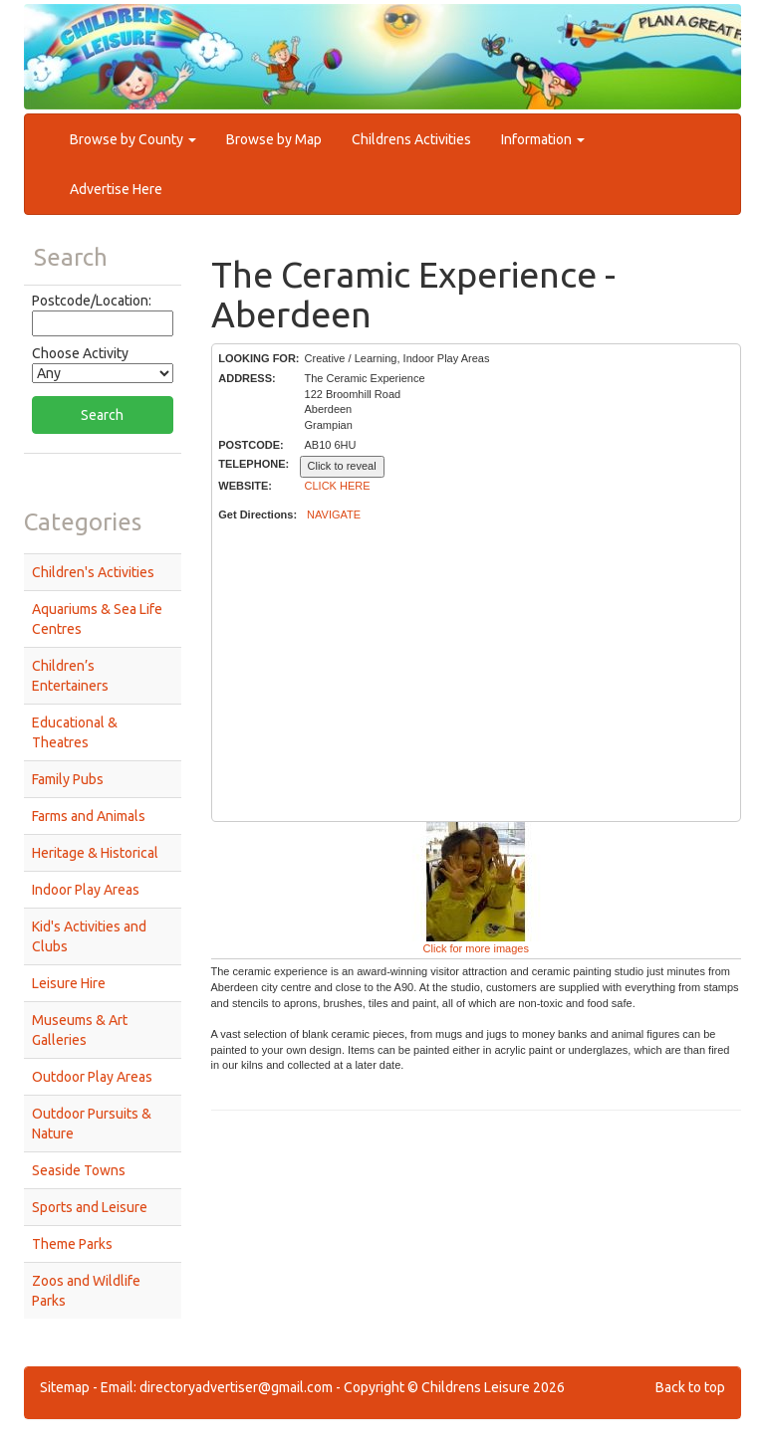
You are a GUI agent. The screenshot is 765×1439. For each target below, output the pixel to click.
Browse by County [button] (133, 139)
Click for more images (476, 948)
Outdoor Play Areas (92, 1077)
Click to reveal (342, 466)
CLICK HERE (338, 486)
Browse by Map (274, 139)
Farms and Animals (88, 816)
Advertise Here (116, 189)
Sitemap (65, 1387)
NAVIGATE (334, 514)
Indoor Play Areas (85, 890)
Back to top (690, 1387)
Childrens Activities (411, 139)
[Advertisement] (475, 672)
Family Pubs (68, 779)
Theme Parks (72, 1244)
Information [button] (543, 139)
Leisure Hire (69, 983)
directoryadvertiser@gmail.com (236, 1387)
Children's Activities (93, 572)
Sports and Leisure (89, 1207)
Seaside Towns (79, 1170)
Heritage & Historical (95, 853)
